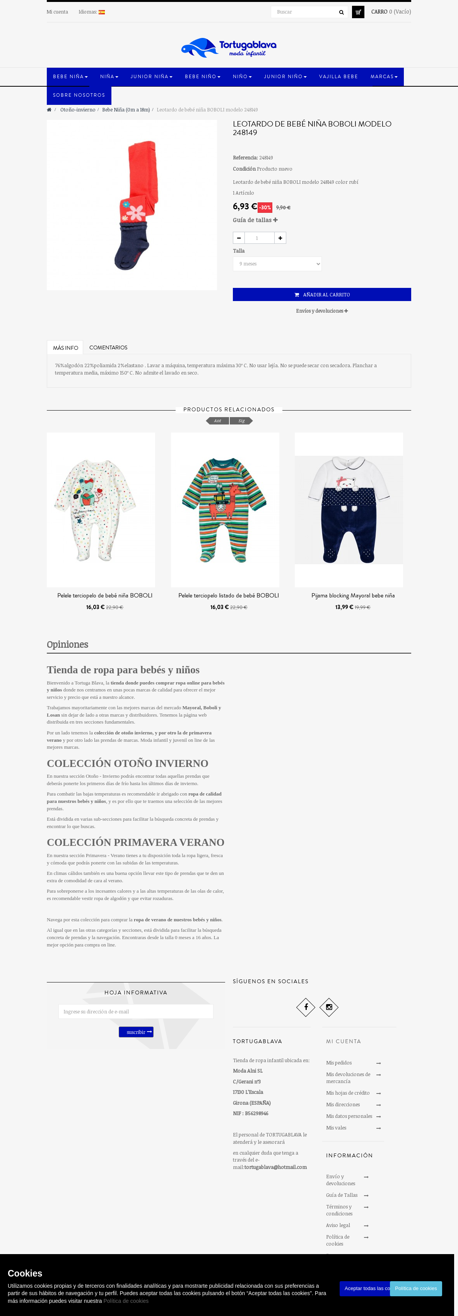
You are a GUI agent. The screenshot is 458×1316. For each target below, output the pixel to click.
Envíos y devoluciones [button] (322, 311)
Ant (217, 420)
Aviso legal (338, 1225)
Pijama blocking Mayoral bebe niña (353, 595)
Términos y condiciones (339, 1210)
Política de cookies (126, 1301)
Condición (244, 168)
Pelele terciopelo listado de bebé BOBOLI (228, 595)
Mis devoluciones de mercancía (348, 1078)
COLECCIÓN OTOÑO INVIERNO (127, 763)
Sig (241, 420)
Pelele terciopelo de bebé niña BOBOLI (105, 595)
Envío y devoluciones (340, 1180)
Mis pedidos (339, 1062)
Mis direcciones (343, 1104)
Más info (65, 348)
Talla (239, 250)
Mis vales (336, 1127)
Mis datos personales (349, 1115)
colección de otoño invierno (123, 733)
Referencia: (245, 157)
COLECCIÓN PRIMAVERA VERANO (136, 842)
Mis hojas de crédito (348, 1092)
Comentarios (108, 348)
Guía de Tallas (341, 1194)
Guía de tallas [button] (255, 220)
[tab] (322, 220)
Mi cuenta (57, 12)
